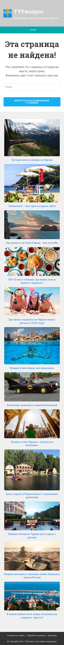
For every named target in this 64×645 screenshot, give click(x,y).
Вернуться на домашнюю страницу (32, 101)
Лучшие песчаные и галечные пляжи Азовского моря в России (32, 576)
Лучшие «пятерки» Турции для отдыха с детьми (32, 535)
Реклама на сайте (15, 635)
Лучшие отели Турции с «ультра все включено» (32, 443)
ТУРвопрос (29, 11)
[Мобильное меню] (32, 30)
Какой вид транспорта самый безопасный (32, 405)
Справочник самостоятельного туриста (36, 18)
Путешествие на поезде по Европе (32, 160)
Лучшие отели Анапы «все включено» (32, 368)
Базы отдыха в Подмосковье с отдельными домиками (32, 495)
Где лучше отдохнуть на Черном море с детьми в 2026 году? (32, 321)
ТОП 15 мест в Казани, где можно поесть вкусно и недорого (32, 281)
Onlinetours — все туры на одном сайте (32, 206)
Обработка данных (36, 635)
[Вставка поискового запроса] (32, 86)
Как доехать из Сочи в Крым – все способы (32, 242)
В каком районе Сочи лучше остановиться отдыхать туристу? (32, 615)
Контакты (52, 635)
